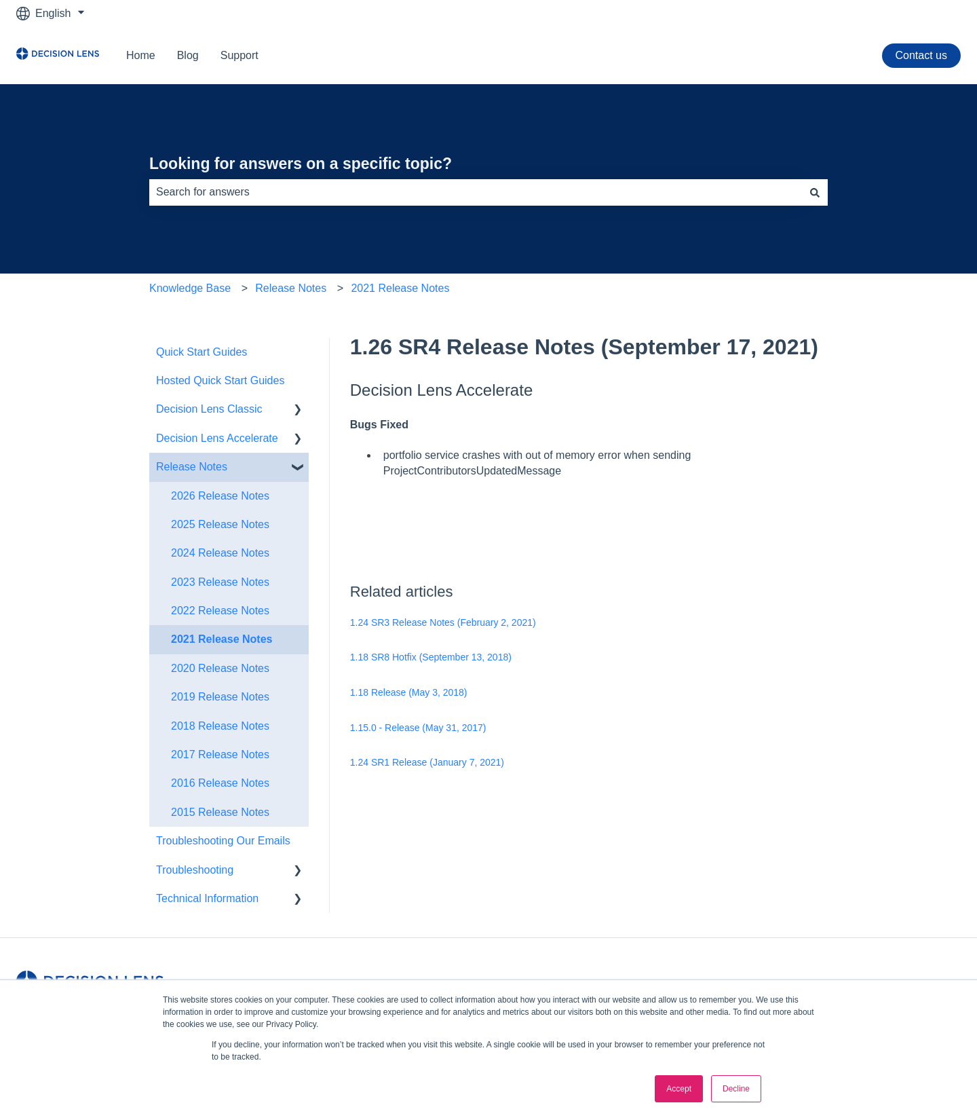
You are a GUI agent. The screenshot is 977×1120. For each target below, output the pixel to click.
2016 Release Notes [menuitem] (220, 783)
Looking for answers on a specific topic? (300, 163)
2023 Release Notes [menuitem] (220, 582)
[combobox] (475, 192)
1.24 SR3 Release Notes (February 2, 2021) (443, 622)
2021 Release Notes (400, 288)
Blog (188, 55)
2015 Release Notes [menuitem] (220, 812)
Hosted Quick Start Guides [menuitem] (220, 380)
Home (140, 55)
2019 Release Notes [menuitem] (220, 697)
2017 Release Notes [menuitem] (220, 754)
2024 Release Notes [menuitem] (220, 553)
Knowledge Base (190, 288)
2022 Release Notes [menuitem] (220, 610)
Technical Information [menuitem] (207, 898)
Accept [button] (678, 1089)
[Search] (815, 192)
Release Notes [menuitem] (191, 466)
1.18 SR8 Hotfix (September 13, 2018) (431, 657)
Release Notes (290, 288)
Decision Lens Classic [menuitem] (209, 409)
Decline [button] (736, 1089)
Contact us (921, 55)
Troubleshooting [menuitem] (194, 870)
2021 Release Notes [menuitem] (221, 639)
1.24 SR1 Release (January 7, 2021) (427, 762)
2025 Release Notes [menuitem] (220, 524)
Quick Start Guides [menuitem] (201, 352)
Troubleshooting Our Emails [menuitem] (223, 840)
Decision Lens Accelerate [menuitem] (217, 438)
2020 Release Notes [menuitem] (220, 668)
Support (239, 55)
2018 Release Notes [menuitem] (220, 726)
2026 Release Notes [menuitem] (220, 496)
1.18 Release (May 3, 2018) (408, 692)
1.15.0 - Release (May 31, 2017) (418, 727)
